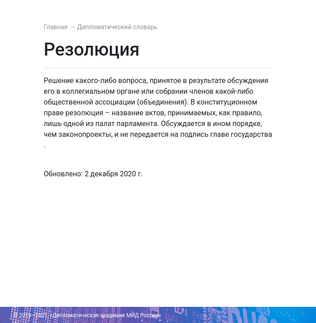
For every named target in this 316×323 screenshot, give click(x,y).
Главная (56, 27)
